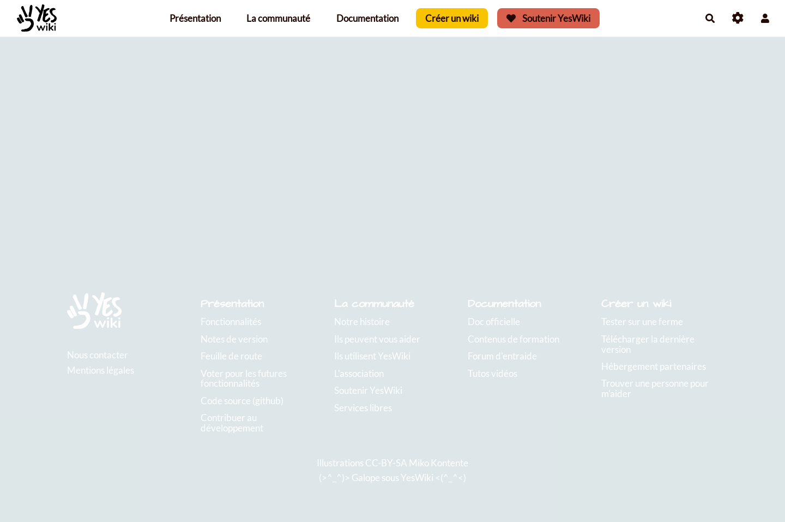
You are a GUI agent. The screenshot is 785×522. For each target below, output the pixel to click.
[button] (765, 18)
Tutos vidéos (492, 373)
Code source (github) (242, 400)
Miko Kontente (438, 463)
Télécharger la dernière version (648, 344)
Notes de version (234, 339)
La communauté (278, 18)
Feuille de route (231, 356)
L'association (359, 373)
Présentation (195, 18)
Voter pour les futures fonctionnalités (244, 378)
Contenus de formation (513, 339)
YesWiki (417, 477)
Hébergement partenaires (653, 366)
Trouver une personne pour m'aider (655, 388)
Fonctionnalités (231, 321)
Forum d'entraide (502, 356)
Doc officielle (494, 321)
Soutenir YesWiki (548, 18)
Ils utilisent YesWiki (372, 356)
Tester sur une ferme (642, 321)
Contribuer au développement (232, 423)
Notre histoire (362, 321)
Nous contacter (97, 355)
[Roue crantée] (738, 18)
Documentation (367, 18)
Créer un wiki (452, 18)
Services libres (363, 407)
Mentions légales (100, 370)
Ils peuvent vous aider (377, 339)
